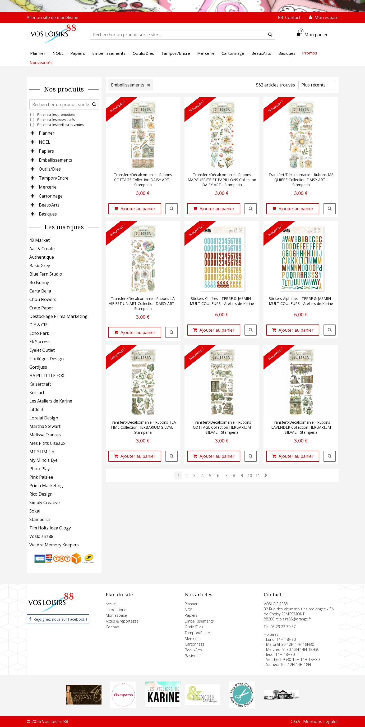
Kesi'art (36, 392)
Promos (309, 53)
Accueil (111, 603)
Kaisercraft (40, 384)
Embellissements (55, 160)
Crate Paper (41, 308)
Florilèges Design (46, 359)
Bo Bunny (39, 282)
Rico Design (41, 494)
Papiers (46, 151)
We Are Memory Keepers (54, 545)
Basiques (48, 214)
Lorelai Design (43, 418)
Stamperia (39, 519)
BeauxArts (49, 205)
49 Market (39, 240)
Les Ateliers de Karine (50, 401)
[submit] (270, 35)
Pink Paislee (41, 477)
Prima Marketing (46, 485)
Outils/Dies (50, 169)
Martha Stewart (45, 426)
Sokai (34, 511)
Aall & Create (42, 249)
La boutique (116, 609)
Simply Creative (44, 502)
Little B (36, 409)
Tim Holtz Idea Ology (50, 528)
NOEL (44, 142)
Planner (46, 133)
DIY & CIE (38, 325)
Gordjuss (38, 367)
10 (249, 475)
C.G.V (296, 721)
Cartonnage (51, 196)
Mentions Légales (321, 721)
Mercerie (48, 187)
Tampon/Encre (53, 178)
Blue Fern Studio (45, 274)
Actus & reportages (122, 621)
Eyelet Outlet (42, 350)
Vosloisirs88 (41, 536)
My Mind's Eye (43, 460)
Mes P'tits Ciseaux (47, 443)
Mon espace (116, 615)
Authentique (41, 257)
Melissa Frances (45, 435)
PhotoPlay (39, 469)
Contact (112, 626)
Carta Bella (40, 291)
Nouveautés (41, 62)
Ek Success (39, 342)
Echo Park (39, 333)
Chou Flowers (42, 299)
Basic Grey (39, 265)
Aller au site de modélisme (52, 17)
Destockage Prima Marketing (58, 316)
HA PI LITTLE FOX (46, 375)
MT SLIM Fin (41, 452)
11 (257, 475)
